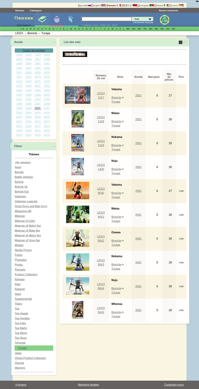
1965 (37, 68)
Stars (18, 294)
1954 (47, 54)
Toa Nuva (21, 337)
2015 (19, 126)
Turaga (22, 348)
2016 (28, 126)
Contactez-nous (174, 384)
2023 (19, 135)
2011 (19, 121)
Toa (17, 308)
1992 (28, 99)
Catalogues (36, 10)
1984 (28, 90)
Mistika (19, 245)
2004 (28, 112)
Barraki (19, 172)
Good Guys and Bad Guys (31, 206)
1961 (37, 63)
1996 (28, 103)
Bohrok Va (21, 186)
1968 (28, 72)
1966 (47, 68)
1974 (47, 77)
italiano (162, 5)
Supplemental (23, 298)
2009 (37, 117)
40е (128, 29)
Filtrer (18, 146)
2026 (47, 135)
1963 (19, 68)
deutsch (176, 5)
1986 (47, 90)
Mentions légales (88, 384)
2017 (37, 126)
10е (167, 29)
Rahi (18, 284)
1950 (28, 54)
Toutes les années (34, 50)
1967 (19, 72)
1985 (37, 90)
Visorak (19, 362)
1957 (37, 59)
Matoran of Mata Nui (27, 230)
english (99, 5)
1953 (37, 54)
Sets (42, 19)
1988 (28, 95)
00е (162, 29)
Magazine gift (23, 211)
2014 (47, 121)
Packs (18, 255)
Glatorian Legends (26, 201)
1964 (28, 68)
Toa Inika (20, 323)
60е (139, 29)
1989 (37, 95)
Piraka (19, 264)
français (114, 5)
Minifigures (56, 19)
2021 (37, 130)
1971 (19, 77)
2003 (19, 112)
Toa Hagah (21, 313)
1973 (37, 77)
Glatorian (20, 196)
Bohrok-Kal (22, 191)
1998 (47, 103)
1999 (19, 108)
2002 (47, 108)
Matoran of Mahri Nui (28, 225)
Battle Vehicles (24, 177)
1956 (28, 59)
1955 (19, 59)
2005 (37, 112)
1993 (37, 99)
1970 (47, 72)
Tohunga (20, 342)
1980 (28, 85)
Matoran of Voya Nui (27, 240)
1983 (19, 90)
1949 (19, 54)
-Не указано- (23, 162)
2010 (47, 117)
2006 (47, 112)
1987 (19, 95)
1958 (47, 59)
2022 (47, 130)
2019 (19, 130)
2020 (28, 130)
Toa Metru (21, 333)
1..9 (22, 29)
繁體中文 (130, 5)
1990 (47, 95)
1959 (19, 63)
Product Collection (26, 274)
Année (18, 42)
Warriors (20, 367)
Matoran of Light (25, 220)
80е (150, 29)
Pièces (71, 19)
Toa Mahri (21, 328)
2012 (28, 121)
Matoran (20, 216)
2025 (37, 135)
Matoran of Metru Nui (28, 235)
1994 (47, 99)
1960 (28, 63)
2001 (37, 108)
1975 (19, 81)
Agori (18, 167)
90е (156, 29)
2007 (19, 117)
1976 (28, 81)
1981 (37, 85)
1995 (19, 103)
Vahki (18, 353)
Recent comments (168, 10)
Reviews (19, 10)
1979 (19, 85)
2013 (37, 121)
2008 (28, 117)
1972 (28, 77)
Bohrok (19, 181)
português (146, 5)
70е (145, 29)
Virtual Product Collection (30, 358)
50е (133, 29)
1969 (37, 72)
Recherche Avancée (143, 22)
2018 (47, 126)
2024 (28, 135)
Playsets (20, 269)
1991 (19, 99)
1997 (37, 103)
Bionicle (116, 97)
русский (85, 5)
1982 (47, 85)
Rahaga (20, 279)
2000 (28, 108)
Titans (18, 303)
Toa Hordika (22, 318)
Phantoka (21, 259)
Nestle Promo (23, 250)
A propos (20, 384)
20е (173, 29)
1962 (47, 63)
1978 (47, 81)
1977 (37, 81)
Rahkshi (20, 289)
